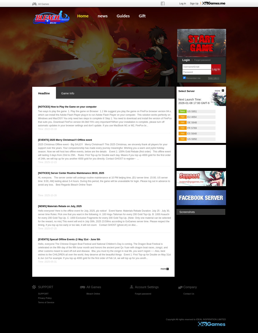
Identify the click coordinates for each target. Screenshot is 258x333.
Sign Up (194, 3)
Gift (142, 16)
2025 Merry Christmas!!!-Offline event (71, 140)
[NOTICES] (44, 106)
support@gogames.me (192, 181)
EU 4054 (192, 117)
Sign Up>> (213, 78)
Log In (182, 3)
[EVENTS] (43, 140)
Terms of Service (46, 302)
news (103, 16)
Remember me (193, 78)
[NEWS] (42, 206)
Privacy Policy (45, 298)
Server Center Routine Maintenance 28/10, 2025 (77, 173)
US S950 (192, 139)
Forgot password (202, 60)
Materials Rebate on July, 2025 (64, 206)
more (163, 268)
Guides (123, 16)
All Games (43, 4)
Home (83, 16)
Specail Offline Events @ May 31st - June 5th (75, 239)
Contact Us (188, 294)
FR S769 (192, 128)
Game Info (67, 93)
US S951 (192, 111)
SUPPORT (43, 294)
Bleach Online (93, 294)
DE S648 (192, 122)
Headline (44, 93)
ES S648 (192, 133)
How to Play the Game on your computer (73, 106)
